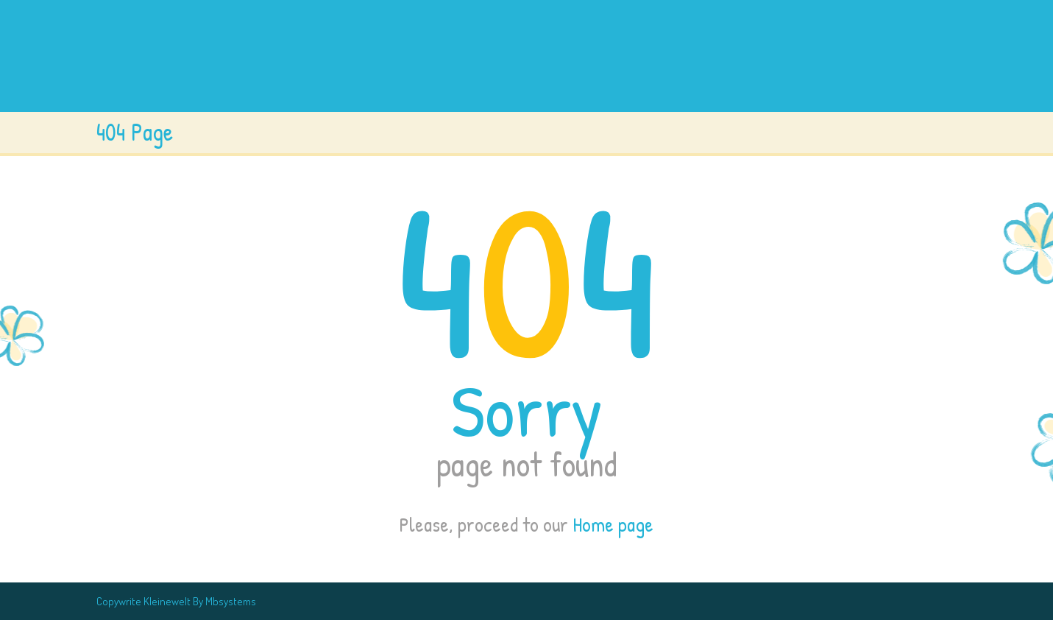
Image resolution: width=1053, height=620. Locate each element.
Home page (612, 524)
